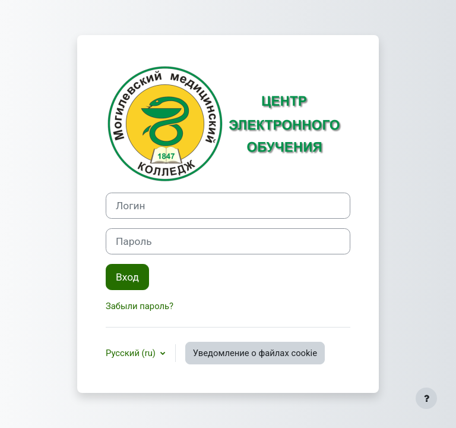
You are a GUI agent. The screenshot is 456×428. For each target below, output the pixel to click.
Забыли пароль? (139, 306)
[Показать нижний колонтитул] (426, 398)
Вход (127, 277)
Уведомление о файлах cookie (255, 353)
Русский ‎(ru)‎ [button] (132, 353)
